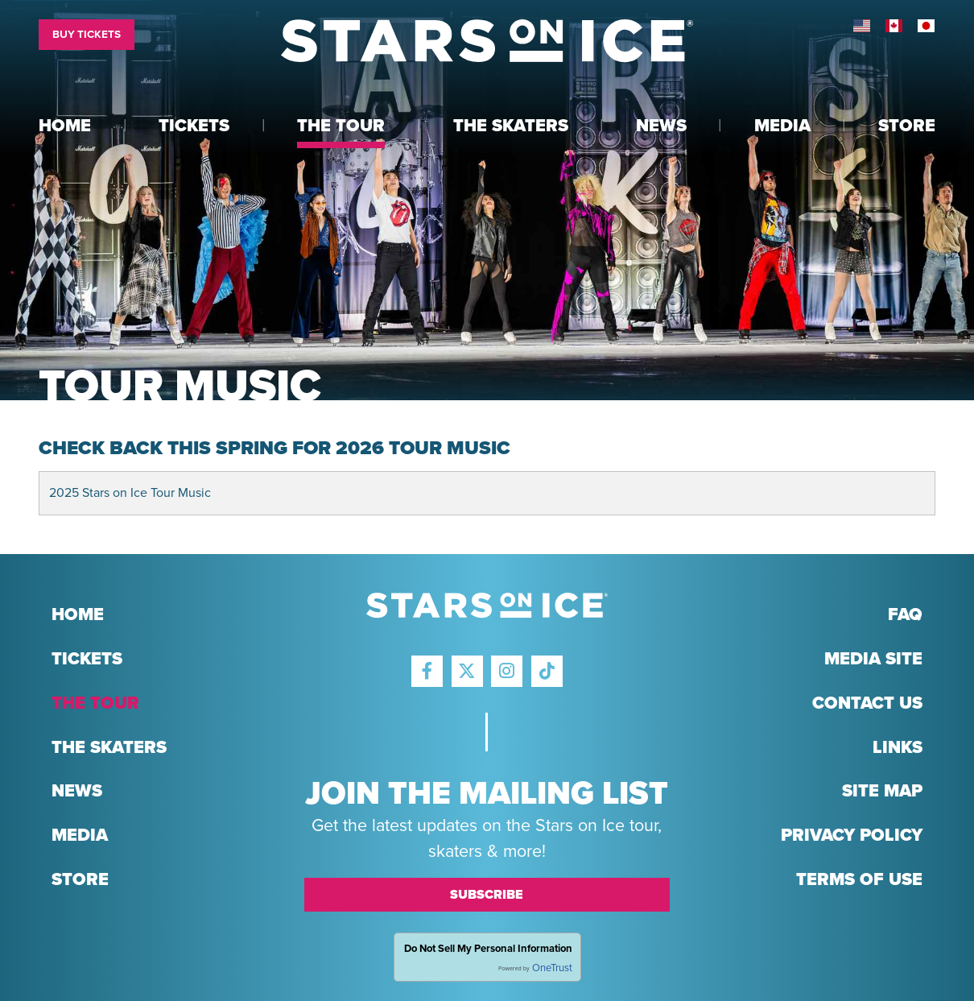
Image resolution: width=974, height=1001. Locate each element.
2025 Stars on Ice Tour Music (130, 493)
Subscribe (486, 895)
